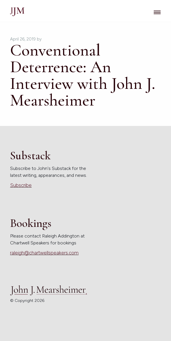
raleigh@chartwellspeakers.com (44, 253)
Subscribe (21, 185)
